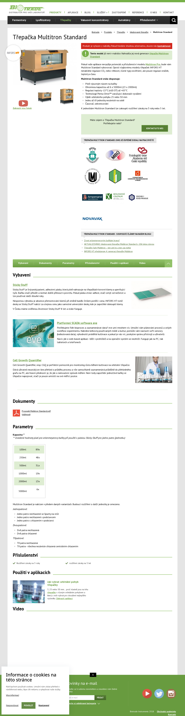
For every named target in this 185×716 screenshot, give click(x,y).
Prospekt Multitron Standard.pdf (36, 411)
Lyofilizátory (43, 20)
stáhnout (26, 414)
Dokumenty (45, 262)
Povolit (28, 705)
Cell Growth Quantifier (27, 360)
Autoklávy (124, 20)
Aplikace (73, 12)
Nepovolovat (12, 705)
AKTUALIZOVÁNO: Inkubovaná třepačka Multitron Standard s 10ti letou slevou (119, 244)
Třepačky (65, 20)
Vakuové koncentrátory (95, 20)
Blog (88, 12)
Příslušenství (147, 20)
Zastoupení (119, 12)
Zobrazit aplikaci (64, 598)
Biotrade (95, 32)
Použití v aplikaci (119, 262)
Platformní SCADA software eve (77, 323)
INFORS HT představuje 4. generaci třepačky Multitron (108, 251)
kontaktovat (164, 46)
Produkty (55, 12)
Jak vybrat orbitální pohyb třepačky (63, 583)
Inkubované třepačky (139, 32)
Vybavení (23, 262)
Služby (101, 12)
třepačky (51, 592)
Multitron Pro (153, 64)
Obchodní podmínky (166, 711)
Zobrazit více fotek (22, 108)
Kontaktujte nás (154, 128)
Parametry (68, 262)
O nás (153, 12)
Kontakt (168, 12)
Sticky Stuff (20, 285)
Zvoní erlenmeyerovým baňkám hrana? (102, 240)
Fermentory (19, 20)
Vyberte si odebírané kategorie (81, 703)
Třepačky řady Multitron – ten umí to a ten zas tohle (107, 247)
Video (142, 262)
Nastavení (44, 705)
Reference (138, 12)
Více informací (12, 695)
